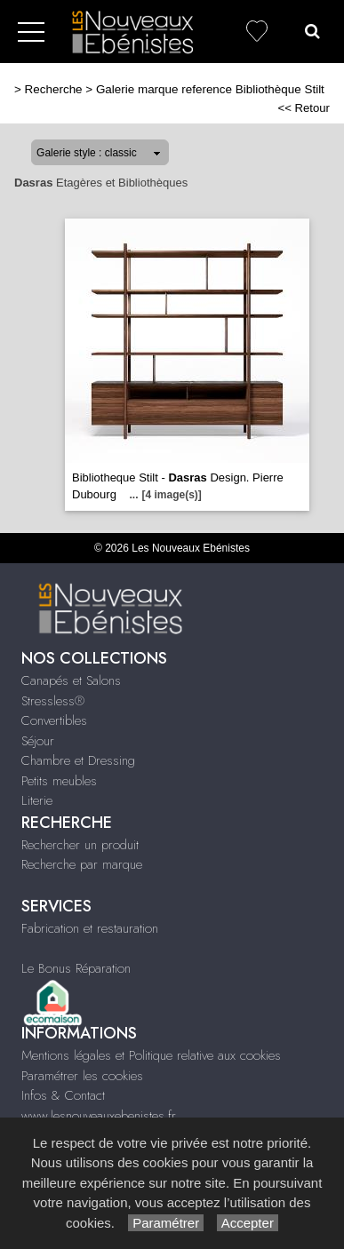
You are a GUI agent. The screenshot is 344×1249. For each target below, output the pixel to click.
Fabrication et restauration (89, 928)
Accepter (247, 1222)
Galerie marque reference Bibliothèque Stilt (210, 89)
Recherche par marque (81, 864)
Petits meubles (59, 781)
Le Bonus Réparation (76, 968)
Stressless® (52, 701)
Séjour (37, 741)
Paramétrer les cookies (82, 1076)
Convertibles (54, 720)
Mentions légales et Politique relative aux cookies (151, 1055)
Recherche (54, 89)
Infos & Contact (63, 1095)
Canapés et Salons (71, 680)
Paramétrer (166, 1222)
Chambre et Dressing (78, 760)
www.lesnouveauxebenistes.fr (98, 1116)
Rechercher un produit (80, 845)
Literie (36, 800)
